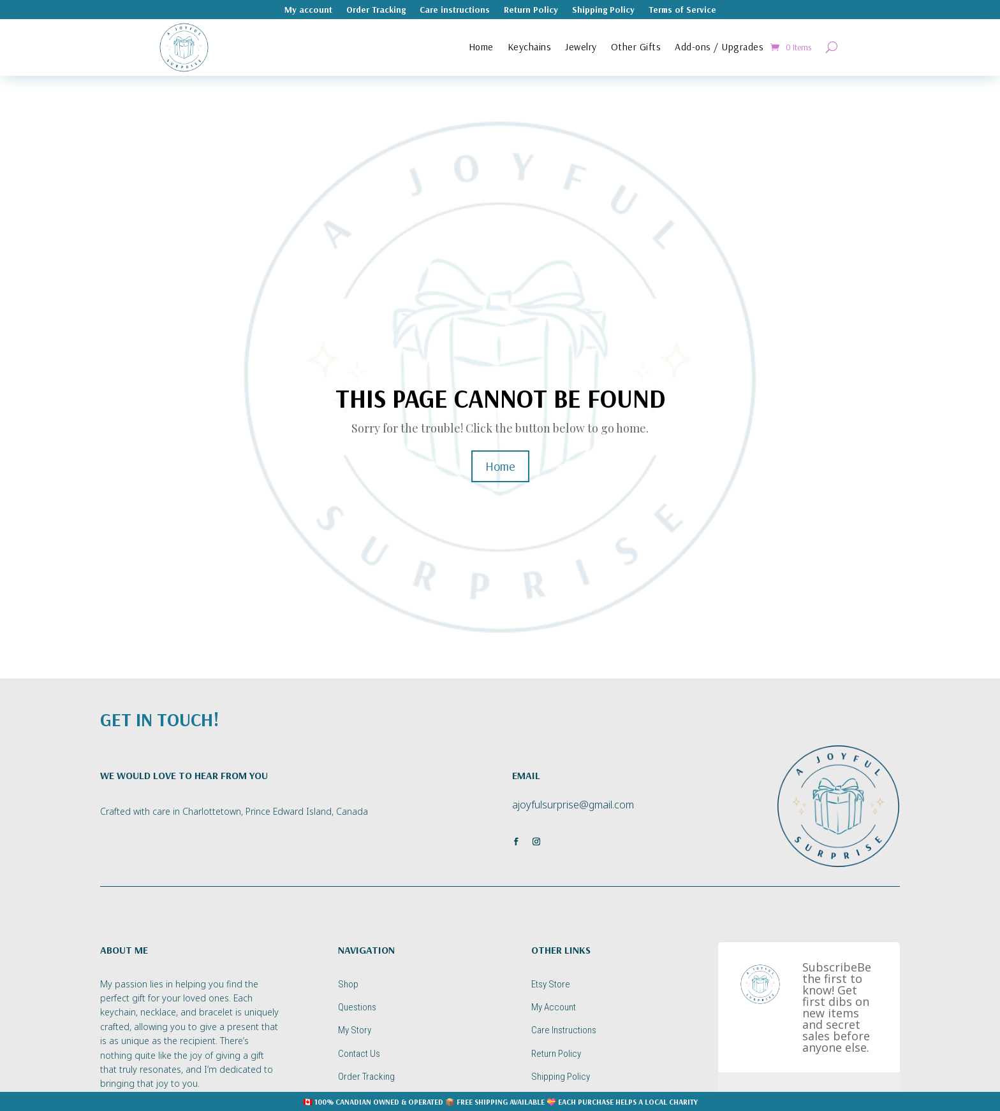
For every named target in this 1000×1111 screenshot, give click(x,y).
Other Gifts (636, 46)
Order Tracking (376, 10)
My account (308, 10)
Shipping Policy (603, 10)
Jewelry (581, 46)
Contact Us (359, 1053)
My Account (553, 1007)
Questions (357, 1007)
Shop (348, 984)
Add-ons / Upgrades (719, 46)
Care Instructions (563, 1030)
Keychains (530, 46)
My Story (354, 1030)
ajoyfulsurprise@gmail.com (573, 805)
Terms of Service (682, 10)
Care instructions (455, 10)
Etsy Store (550, 984)
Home (481, 46)
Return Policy (531, 10)
